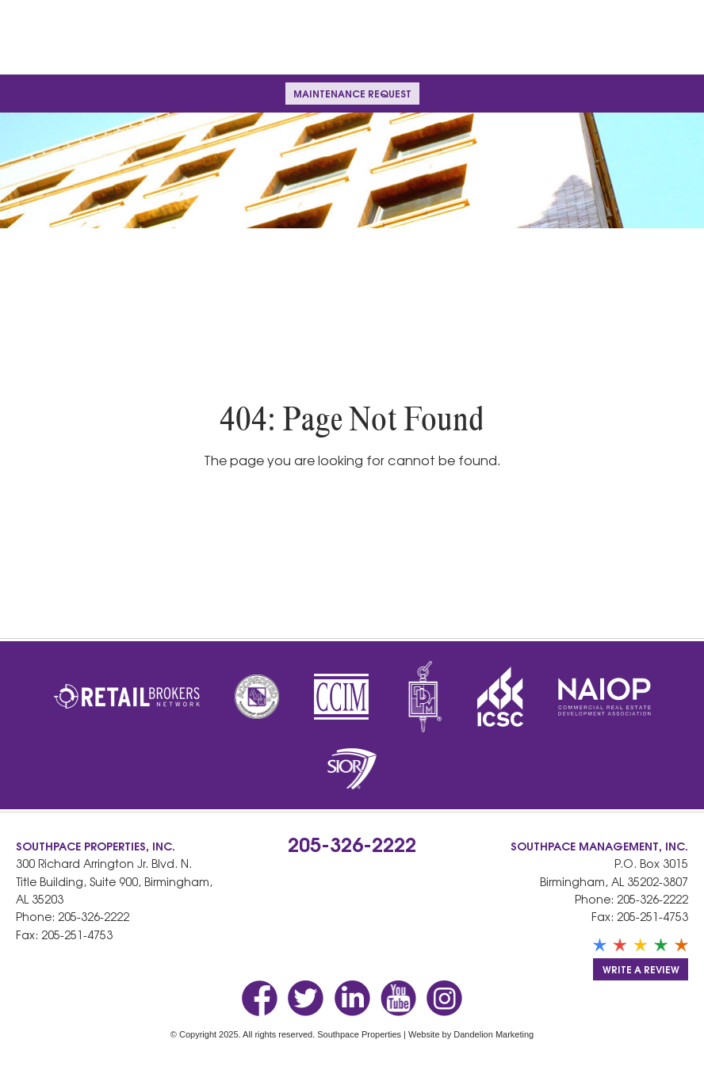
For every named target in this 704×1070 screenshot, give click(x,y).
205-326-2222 (93, 916)
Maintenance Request (352, 93)
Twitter (305, 998)
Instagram (444, 998)
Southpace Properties (352, 37)
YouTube (398, 998)
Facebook (259, 998)
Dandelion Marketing (493, 1034)
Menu (29, 93)
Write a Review (641, 968)
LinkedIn (352, 998)
